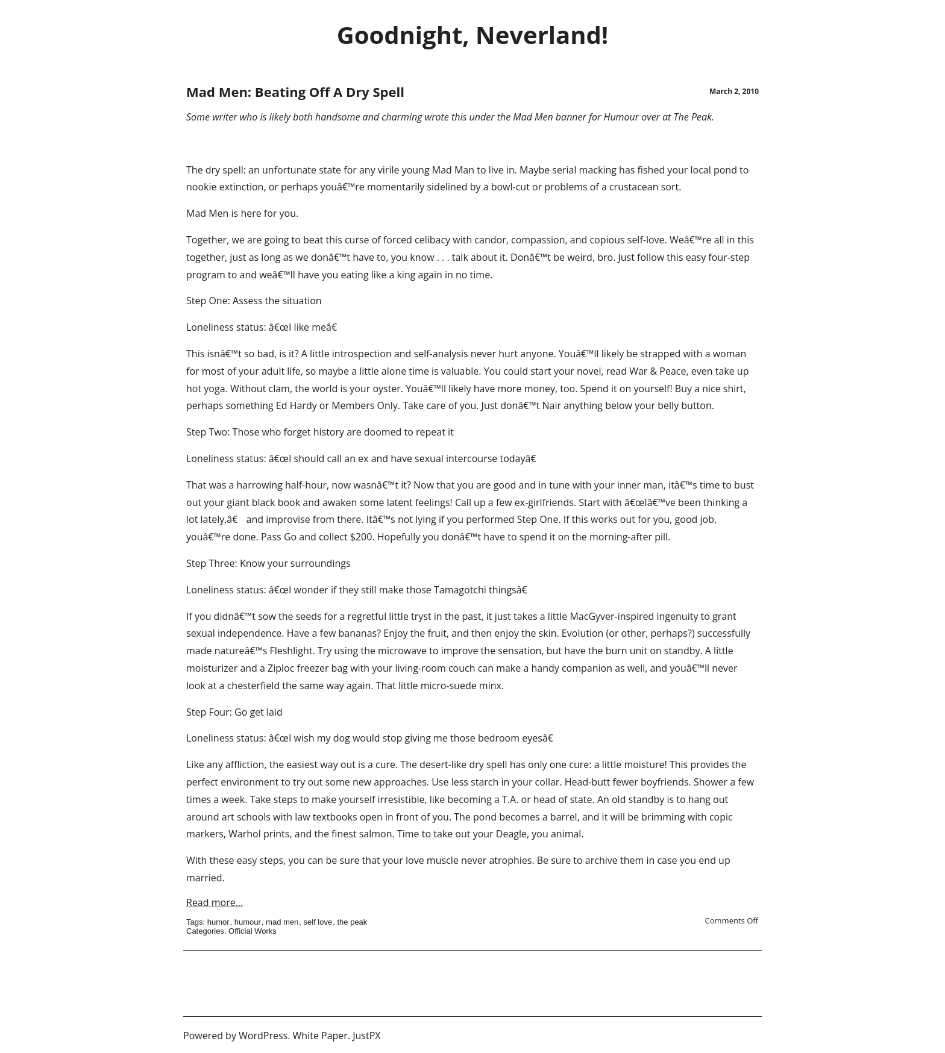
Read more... (214, 902)
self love (318, 921)
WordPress (263, 1035)
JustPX (366, 1035)
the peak (352, 921)
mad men (282, 921)
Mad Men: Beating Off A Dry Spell (295, 92)
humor (218, 921)
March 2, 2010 (734, 91)
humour (247, 921)
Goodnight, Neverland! (472, 34)
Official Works (252, 931)
